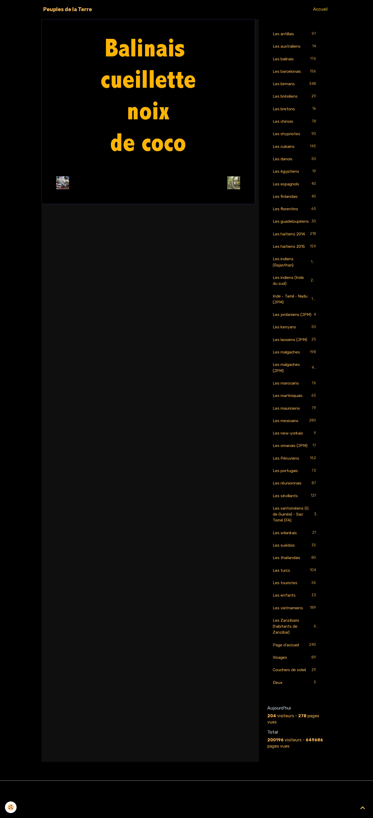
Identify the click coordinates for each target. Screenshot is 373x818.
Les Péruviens (295, 477)
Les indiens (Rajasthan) (295, 271)
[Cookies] (11, 807)
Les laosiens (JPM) (295, 357)
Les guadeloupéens (295, 227)
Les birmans (295, 85)
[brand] (67, 9)
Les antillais (295, 34)
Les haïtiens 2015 (295, 256)
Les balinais (295, 59)
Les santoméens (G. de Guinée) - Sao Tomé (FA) (296, 534)
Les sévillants (295, 515)
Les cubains (295, 148)
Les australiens (295, 47)
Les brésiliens (295, 97)
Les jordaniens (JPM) (295, 328)
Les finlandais (295, 199)
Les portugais (295, 490)
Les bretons (295, 110)
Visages (295, 680)
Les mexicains (295, 439)
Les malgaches (295, 370)
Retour (148, 182)
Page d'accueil (295, 667)
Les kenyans (295, 344)
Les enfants (295, 617)
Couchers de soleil (295, 693)
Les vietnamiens (295, 629)
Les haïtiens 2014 (295, 243)
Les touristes (295, 604)
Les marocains (295, 401)
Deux (295, 705)
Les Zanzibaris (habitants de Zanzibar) (295, 648)
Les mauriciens (295, 427)
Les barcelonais (295, 72)
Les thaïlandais (295, 579)
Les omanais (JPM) (295, 465)
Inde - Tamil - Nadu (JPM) (295, 309)
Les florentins (295, 212)
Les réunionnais (295, 503)
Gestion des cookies (186, 810)
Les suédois (295, 566)
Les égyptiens (295, 174)
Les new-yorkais (295, 452)
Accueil (320, 9)
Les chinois (295, 123)
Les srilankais (295, 553)
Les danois (295, 161)
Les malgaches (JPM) (295, 385)
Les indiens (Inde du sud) (295, 290)
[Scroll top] (362, 807)
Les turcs (295, 591)
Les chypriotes (295, 136)
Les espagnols (295, 186)
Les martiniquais (295, 414)
